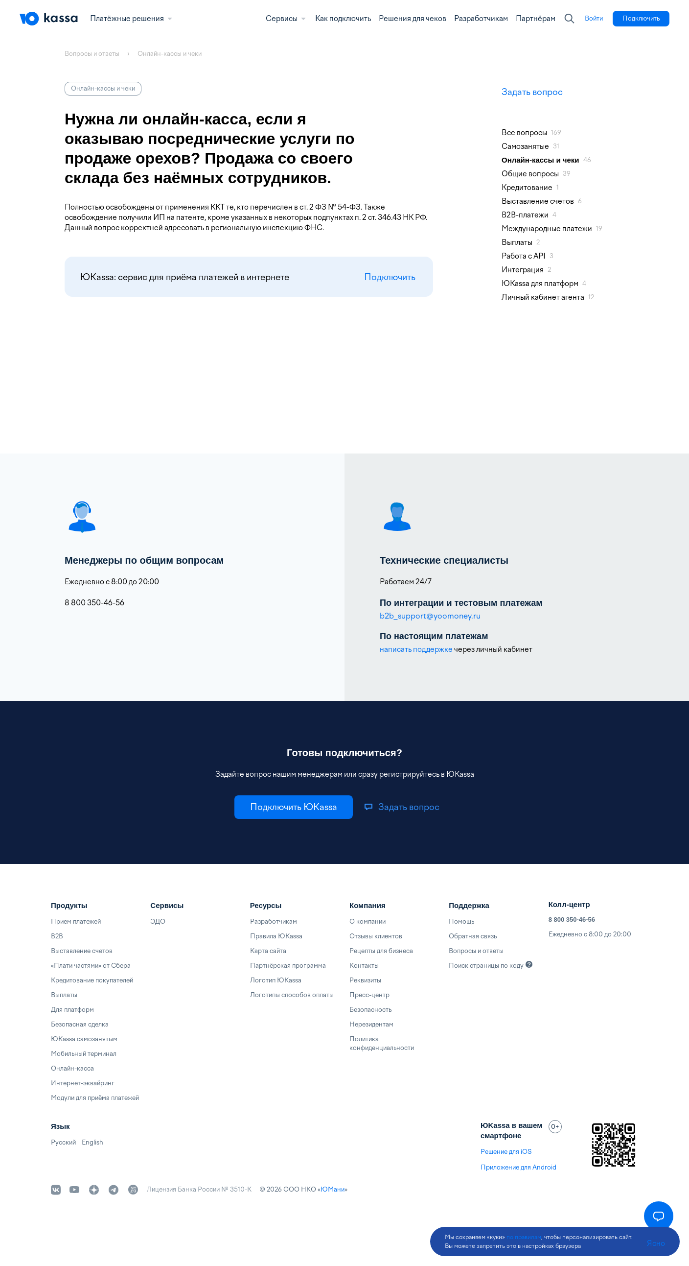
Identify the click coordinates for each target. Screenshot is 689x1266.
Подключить (389, 277)
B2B (57, 936)
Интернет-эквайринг (83, 1083)
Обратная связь (473, 936)
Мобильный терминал (83, 1053)
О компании (367, 921)
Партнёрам (535, 18)
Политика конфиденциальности (381, 1043)
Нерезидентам (371, 1024)
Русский (63, 1142)
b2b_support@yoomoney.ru (430, 616)
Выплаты (64, 995)
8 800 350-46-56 (572, 919)
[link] (594, 18)
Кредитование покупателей (92, 980)
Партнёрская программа (288, 965)
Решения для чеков (412, 18)
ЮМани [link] (332, 1189)
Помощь (461, 921)
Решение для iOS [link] (506, 1151)
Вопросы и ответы (476, 951)
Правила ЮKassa (276, 936)
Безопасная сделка (80, 1024)
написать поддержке (416, 649)
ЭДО (157, 921)
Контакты (364, 965)
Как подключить (343, 18)
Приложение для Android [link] (518, 1167)
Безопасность (370, 1009)
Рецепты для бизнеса (381, 951)
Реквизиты (365, 980)
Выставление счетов (82, 951)
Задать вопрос (532, 92)
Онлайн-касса (72, 1068)
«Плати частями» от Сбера (91, 965)
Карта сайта (268, 951)
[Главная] (49, 18)
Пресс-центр (369, 995)
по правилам (523, 1237)
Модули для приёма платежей (95, 1097)
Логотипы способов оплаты (292, 995)
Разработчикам (481, 18)
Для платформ (72, 1009)
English (92, 1142)
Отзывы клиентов (375, 936)
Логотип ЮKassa (275, 980)
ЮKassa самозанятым (84, 1039)
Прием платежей (76, 921)
